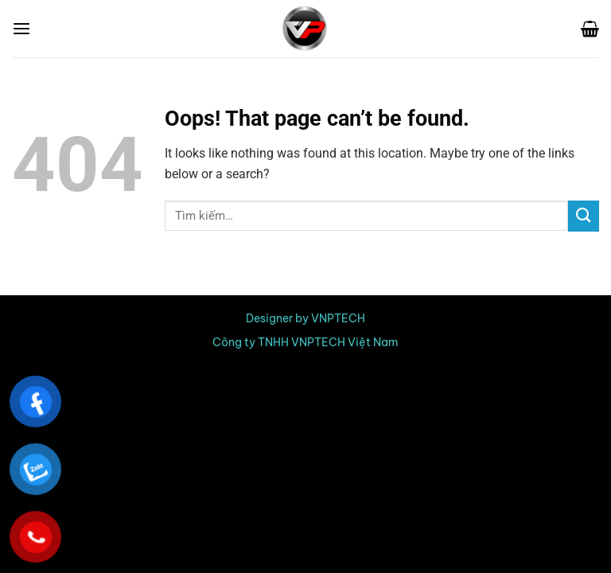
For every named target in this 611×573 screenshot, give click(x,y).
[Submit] (583, 216)
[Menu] (21, 29)
